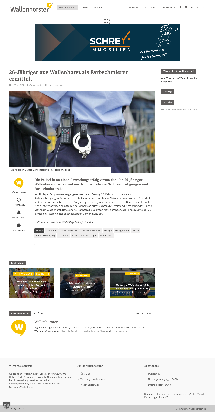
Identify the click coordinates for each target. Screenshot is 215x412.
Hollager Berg (122, 230)
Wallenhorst (106, 235)
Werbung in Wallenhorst (92, 383)
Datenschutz (151, 7)
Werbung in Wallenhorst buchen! (179, 109)
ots (47, 222)
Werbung (134, 7)
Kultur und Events (23, 274)
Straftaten (63, 235)
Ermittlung (52, 230)
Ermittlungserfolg (69, 230)
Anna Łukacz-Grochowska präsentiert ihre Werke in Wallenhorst (31, 283)
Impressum (169, 7)
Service (98, 7)
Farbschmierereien (91, 230)
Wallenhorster (36, 85)
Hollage (108, 230)
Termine (85, 7)
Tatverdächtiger (89, 235)
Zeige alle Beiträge (144, 313)
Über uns (85, 377)
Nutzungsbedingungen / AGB (163, 383)
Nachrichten (66, 7)
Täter (74, 235)
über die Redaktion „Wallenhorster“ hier (83, 331)
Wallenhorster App (89, 388)
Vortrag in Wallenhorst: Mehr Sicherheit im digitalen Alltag (133, 283)
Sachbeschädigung (45, 235)
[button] (6, 405)
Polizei (135, 230)
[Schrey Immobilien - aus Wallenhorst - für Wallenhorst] (107, 42)
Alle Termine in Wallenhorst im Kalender (179, 80)
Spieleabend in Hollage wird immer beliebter (82, 283)
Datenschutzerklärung (159, 388)
